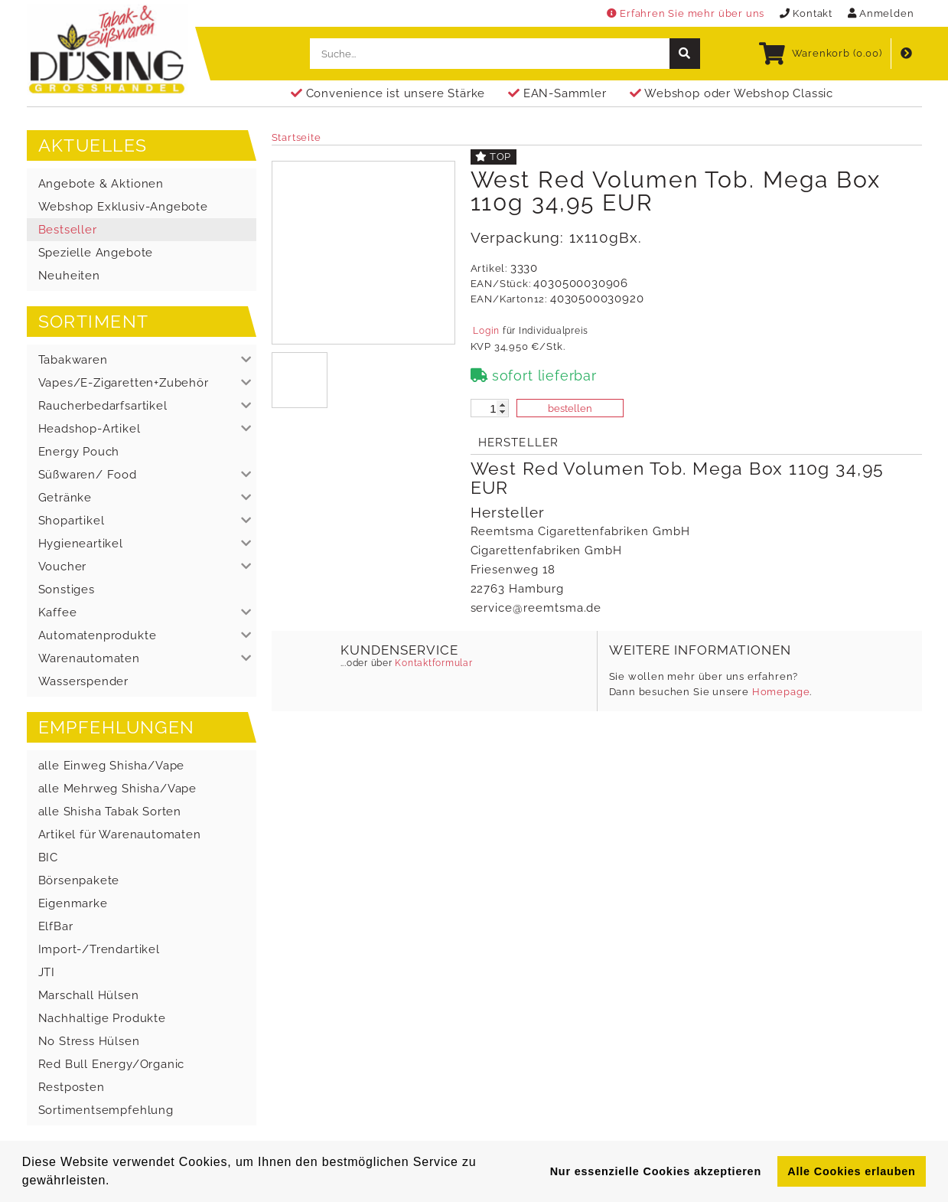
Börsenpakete (79, 880)
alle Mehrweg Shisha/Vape (117, 788)
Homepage (781, 691)
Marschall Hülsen (88, 995)
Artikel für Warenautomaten (119, 834)
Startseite (296, 137)
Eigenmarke (73, 903)
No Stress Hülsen (89, 1041)
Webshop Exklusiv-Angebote (123, 207)
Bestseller (67, 230)
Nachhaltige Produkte (102, 1018)
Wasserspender (83, 681)
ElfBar (55, 926)
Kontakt (806, 13)
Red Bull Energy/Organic (111, 1064)
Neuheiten (69, 276)
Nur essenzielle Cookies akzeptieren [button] (655, 1171)
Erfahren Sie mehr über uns (685, 13)
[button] (141, 359)
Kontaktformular (433, 663)
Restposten (71, 1087)
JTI (46, 972)
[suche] (684, 53)
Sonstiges (66, 589)
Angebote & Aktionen (101, 184)
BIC (48, 857)
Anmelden (881, 13)
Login (487, 330)
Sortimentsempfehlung (106, 1110)
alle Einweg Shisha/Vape (111, 765)
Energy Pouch (79, 452)
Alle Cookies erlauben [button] (851, 1171)
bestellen (570, 408)
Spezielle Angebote (96, 253)
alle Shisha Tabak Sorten (110, 811)
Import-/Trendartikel (99, 949)
